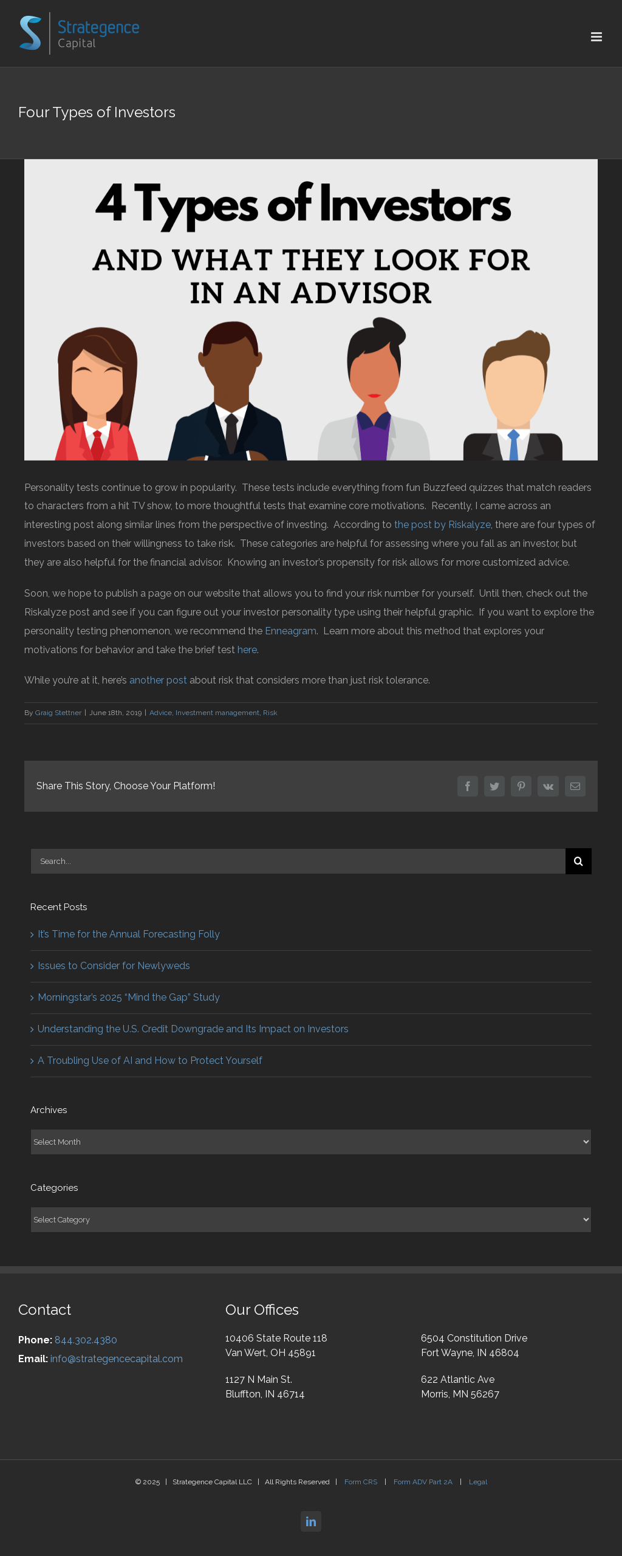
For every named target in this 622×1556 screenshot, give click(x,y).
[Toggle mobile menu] (597, 36)
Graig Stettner (58, 712)
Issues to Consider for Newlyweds (114, 966)
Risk (270, 712)
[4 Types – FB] (311, 310)
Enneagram (290, 631)
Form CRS (361, 1482)
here (247, 650)
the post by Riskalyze (442, 524)
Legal (478, 1482)
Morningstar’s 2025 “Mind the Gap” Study (129, 997)
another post (158, 680)
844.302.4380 (86, 1340)
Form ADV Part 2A (424, 1482)
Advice (160, 712)
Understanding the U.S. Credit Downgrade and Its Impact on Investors (193, 1029)
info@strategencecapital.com (116, 1359)
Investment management (217, 712)
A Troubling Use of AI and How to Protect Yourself (150, 1060)
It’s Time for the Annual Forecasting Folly (129, 934)
